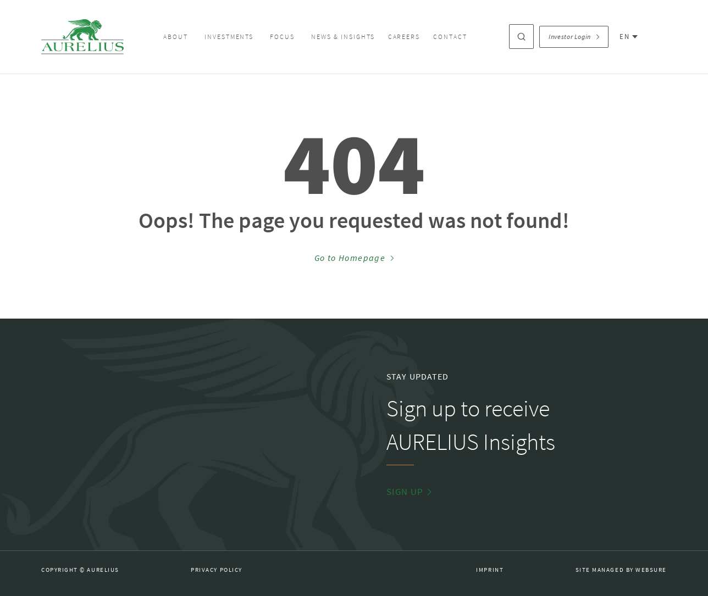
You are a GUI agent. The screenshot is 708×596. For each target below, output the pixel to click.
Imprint (490, 570)
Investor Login (574, 37)
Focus (282, 37)
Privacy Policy (216, 570)
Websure (651, 570)
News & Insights (342, 37)
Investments (229, 37)
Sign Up (409, 492)
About (175, 37)
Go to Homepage (354, 258)
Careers (404, 37)
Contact (450, 37)
